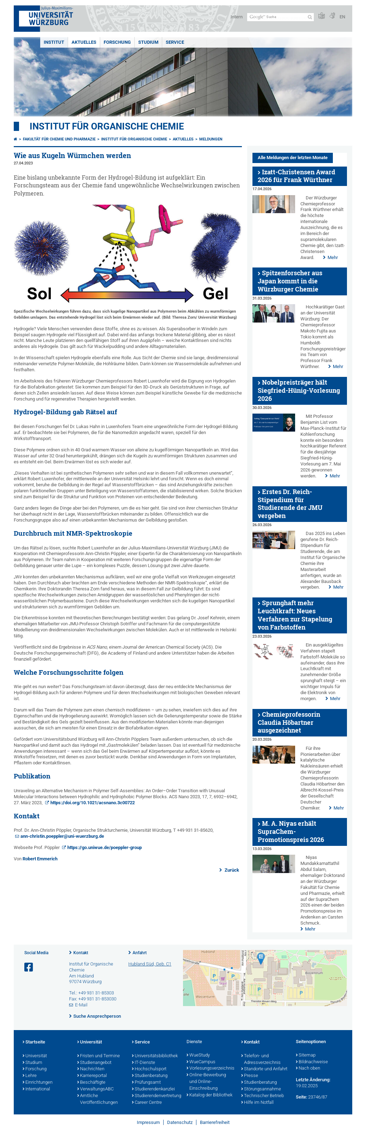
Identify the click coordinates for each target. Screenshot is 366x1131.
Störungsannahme (261, 1089)
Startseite (34, 1042)
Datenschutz (180, 1122)
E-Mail (81, 1004)
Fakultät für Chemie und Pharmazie (59, 139)
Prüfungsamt (146, 1082)
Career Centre (147, 1103)
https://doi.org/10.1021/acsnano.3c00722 (92, 802)
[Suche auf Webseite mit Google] (280, 17)
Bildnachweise (312, 1062)
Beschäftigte (91, 1082)
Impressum (148, 1122)
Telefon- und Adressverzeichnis (261, 1059)
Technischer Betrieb (262, 1096)
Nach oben (308, 1068)
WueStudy (198, 1055)
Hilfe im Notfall (257, 1103)
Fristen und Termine (98, 1056)
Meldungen (210, 139)
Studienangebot (94, 1063)
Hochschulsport (149, 1069)
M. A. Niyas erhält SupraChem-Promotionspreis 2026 (291, 831)
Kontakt (80, 952)
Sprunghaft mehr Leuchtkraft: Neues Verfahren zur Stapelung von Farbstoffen (295, 615)
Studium (148, 42)
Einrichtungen (38, 1082)
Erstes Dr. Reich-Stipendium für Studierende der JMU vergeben (290, 504)
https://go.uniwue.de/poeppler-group (104, 847)
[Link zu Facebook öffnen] (29, 967)
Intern (237, 16)
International (36, 1089)
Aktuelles (84, 42)
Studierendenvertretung (155, 1096)
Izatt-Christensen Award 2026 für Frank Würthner (296, 176)
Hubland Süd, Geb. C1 (149, 964)
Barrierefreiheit (215, 1122)
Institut (54, 42)
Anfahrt (140, 952)
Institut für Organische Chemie (107, 126)
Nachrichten (90, 1069)
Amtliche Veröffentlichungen (97, 1099)
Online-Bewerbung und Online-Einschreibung (206, 1082)
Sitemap (306, 1055)
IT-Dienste (143, 1063)
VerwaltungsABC (95, 1089)
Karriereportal (92, 1076)
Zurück (231, 870)
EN (342, 16)
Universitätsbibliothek (155, 1056)
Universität (35, 1056)
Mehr (333, 257)
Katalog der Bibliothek (209, 1095)
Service (175, 42)
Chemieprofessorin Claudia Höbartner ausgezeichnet (289, 722)
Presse (249, 1076)
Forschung (117, 42)
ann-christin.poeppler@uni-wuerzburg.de (62, 836)
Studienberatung (149, 1076)
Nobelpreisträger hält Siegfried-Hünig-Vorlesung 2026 (299, 390)
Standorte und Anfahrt (264, 1069)
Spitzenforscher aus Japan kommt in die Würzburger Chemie (290, 281)
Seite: (301, 1097)
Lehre (30, 1076)
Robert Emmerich (40, 858)
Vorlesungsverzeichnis (210, 1068)
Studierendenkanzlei (153, 1089)
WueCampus (201, 1062)
